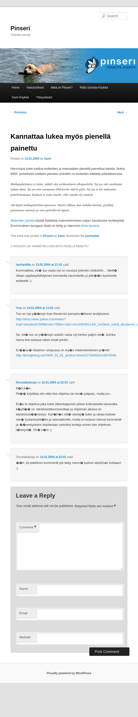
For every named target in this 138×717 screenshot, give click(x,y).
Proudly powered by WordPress (69, 673)
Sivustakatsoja (26, 382)
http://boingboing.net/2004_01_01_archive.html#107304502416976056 (66, 355)
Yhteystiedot (44, 97)
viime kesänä (90, 226)
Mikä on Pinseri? (62, 87)
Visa (19, 308)
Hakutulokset (35, 87)
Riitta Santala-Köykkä (94, 87)
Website (25, 637)
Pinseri (20, 28)
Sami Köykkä (20, 97)
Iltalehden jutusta (23, 220)
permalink (92, 236)
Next (122, 112)
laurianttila (23, 264)
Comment (27, 527)
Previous (19, 112)
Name (23, 589)
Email (23, 613)
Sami (47, 158)
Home (16, 87)
